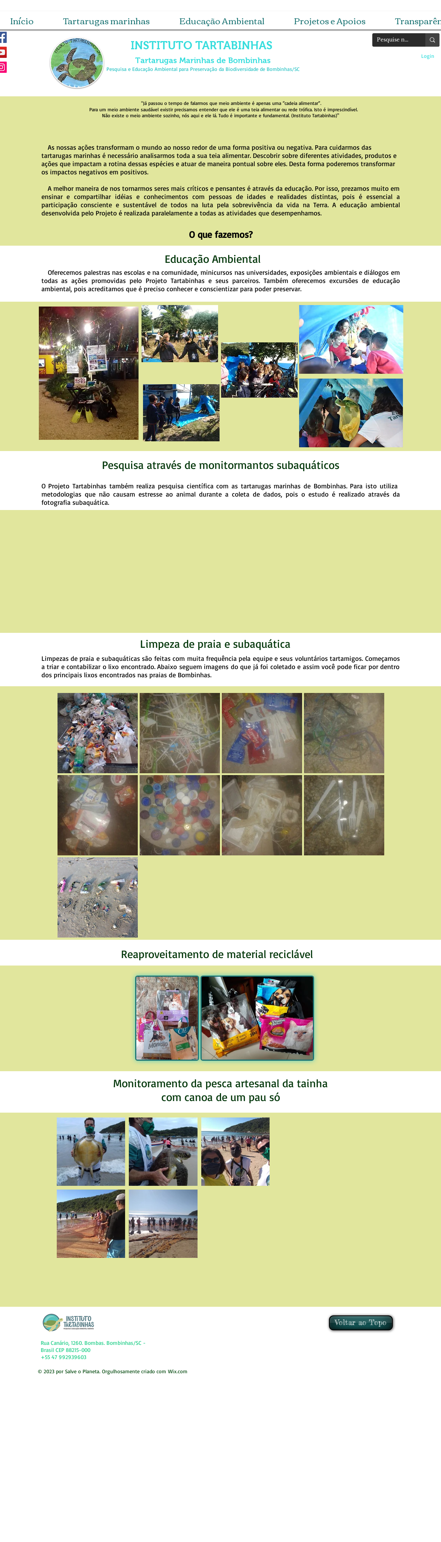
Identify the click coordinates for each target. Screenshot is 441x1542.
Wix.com (177, 1371)
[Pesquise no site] (393, 40)
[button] (107, 20)
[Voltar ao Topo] (361, 1322)
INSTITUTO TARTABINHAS (203, 45)
